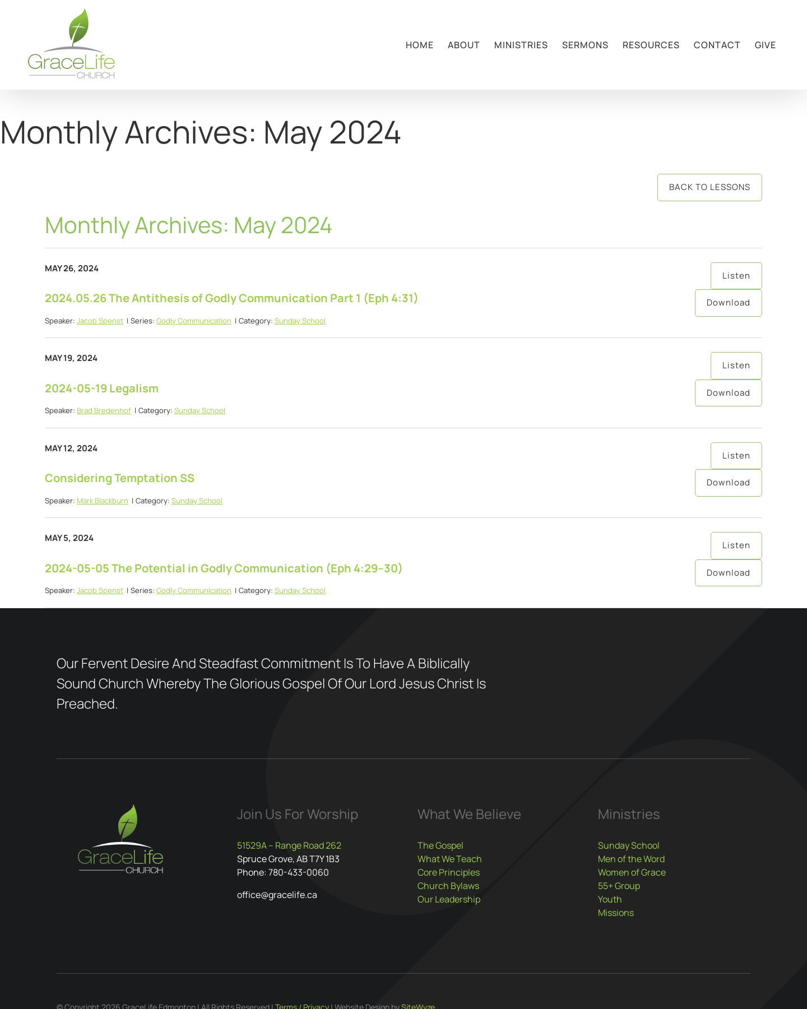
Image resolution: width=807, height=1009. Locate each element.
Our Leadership (449, 899)
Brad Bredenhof (104, 410)
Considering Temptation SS (119, 477)
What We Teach (450, 859)
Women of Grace (632, 872)
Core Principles (449, 872)
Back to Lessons (709, 187)
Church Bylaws (448, 886)
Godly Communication (193, 321)
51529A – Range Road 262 (289, 845)
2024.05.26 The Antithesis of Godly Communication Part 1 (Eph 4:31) (232, 298)
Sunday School (300, 321)
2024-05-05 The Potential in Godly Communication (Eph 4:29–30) (224, 568)
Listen (736, 275)
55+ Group (619, 886)
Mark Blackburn (102, 501)
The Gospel (440, 845)
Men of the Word (631, 859)
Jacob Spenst (100, 321)
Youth (610, 899)
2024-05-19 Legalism (102, 388)
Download (728, 302)
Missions (616, 912)
